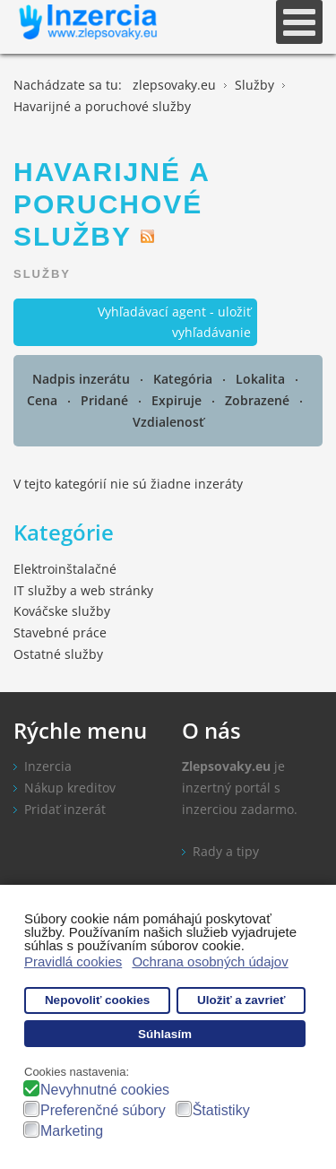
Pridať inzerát (65, 809)
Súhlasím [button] (165, 1034)
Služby (42, 274)
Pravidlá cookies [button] (73, 961)
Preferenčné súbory (103, 1110)
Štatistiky (221, 1110)
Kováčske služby (61, 610)
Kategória (184, 378)
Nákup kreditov (70, 787)
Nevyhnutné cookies (104, 1089)
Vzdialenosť (168, 421)
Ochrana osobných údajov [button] (210, 961)
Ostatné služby (58, 653)
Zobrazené (259, 400)
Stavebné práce (60, 632)
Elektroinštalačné (64, 568)
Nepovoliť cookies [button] (98, 1000)
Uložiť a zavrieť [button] (241, 1000)
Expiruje (178, 400)
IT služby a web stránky (83, 590)
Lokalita (262, 378)
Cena (44, 400)
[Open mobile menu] (299, 22)
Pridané (106, 400)
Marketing (71, 1131)
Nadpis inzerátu (83, 378)
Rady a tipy (226, 851)
